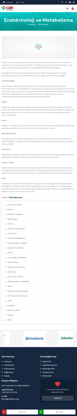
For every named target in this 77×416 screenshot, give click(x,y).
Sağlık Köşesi (9, 372)
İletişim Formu (48, 372)
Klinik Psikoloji (12, 219)
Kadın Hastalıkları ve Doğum (17, 243)
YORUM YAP (58, 398)
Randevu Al (47, 361)
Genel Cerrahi (12, 233)
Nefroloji (10, 209)
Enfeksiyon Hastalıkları (15, 214)
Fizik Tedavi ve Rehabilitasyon (17, 296)
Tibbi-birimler (43, 24)
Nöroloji (10, 253)
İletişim (7, 376)
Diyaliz (9, 320)
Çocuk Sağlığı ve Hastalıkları (16, 257)
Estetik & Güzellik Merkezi (16, 238)
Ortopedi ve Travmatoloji (16, 267)
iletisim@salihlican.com (10, 399)
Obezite (10, 286)
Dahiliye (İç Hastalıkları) (15, 248)
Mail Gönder (47, 376)
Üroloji (9, 301)
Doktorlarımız (9, 369)
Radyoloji (10, 315)
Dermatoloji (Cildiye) (14, 205)
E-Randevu (9, 2)
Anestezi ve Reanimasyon (16, 229)
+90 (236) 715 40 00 (9, 392)
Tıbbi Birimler (9, 365)
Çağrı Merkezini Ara (50, 365)
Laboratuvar (11, 272)
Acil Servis (10, 224)
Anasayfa (31, 24)
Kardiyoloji (11, 305)
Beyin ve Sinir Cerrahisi (15, 277)
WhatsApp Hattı (49, 369)
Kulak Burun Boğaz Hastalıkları (17, 291)
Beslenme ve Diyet (13, 310)
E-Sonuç (22, 2)
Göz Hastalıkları (12, 262)
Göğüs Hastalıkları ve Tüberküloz (18, 281)
